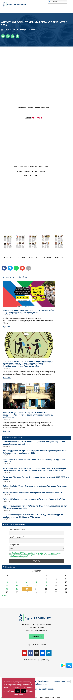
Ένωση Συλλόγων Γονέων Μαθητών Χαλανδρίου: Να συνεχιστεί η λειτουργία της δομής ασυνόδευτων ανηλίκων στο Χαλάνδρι (28, 415)
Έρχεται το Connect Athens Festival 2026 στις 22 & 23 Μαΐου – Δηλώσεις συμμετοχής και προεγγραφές (28, 311)
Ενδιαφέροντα (14, 545)
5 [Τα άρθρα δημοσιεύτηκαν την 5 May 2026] (16, 582)
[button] (3, 36)
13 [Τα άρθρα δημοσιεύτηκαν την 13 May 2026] (27, 586)
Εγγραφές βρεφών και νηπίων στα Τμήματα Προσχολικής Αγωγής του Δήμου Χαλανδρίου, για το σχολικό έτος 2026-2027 (35, 452)
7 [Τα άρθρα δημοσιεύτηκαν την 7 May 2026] (36, 582)
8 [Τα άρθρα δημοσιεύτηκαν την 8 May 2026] (46, 582)
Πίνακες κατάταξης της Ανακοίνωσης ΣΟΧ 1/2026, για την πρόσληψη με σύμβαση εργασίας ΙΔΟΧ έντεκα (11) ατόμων (33, 516)
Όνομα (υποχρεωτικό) (17, 529)
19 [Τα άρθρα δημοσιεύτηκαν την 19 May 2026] (17, 589)
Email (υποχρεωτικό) (16, 537)
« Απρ (4, 595)
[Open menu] (68, 4)
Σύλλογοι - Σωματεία (27, 30)
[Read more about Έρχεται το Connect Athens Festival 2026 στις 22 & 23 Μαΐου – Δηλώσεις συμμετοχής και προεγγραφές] (29, 294)
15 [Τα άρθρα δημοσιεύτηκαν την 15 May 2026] (46, 586)
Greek (53, 1)
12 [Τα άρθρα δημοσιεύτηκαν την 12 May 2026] (17, 586)
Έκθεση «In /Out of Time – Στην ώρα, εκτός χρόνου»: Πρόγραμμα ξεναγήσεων (35, 486)
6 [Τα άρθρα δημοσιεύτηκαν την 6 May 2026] (26, 582)
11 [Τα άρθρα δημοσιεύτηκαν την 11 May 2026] (7, 586)
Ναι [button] (18, 691)
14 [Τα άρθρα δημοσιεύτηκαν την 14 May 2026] (36, 586)
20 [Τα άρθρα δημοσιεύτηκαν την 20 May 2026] (27, 589)
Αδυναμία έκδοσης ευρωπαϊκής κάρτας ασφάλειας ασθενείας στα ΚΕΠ (32, 493)
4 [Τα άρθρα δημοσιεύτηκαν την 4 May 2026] (7, 582)
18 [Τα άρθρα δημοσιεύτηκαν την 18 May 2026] (7, 589)
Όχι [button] (23, 691)
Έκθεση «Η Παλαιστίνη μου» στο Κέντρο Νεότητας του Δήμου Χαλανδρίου (34, 499)
